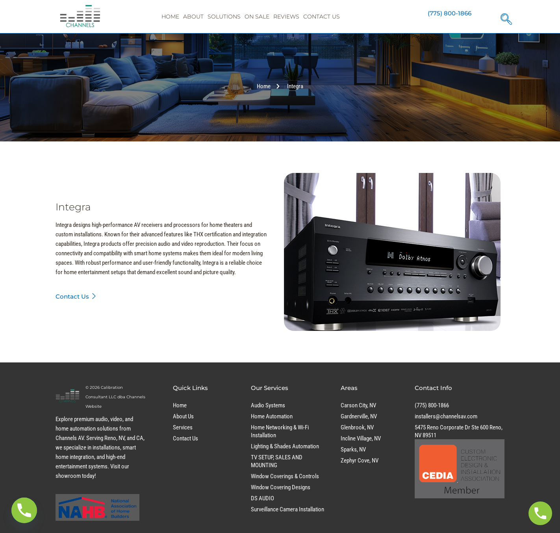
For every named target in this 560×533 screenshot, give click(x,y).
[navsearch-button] (504, 16)
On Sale (257, 16)
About (193, 16)
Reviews (286, 16)
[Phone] (24, 510)
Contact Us (321, 16)
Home (170, 16)
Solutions (224, 16)
